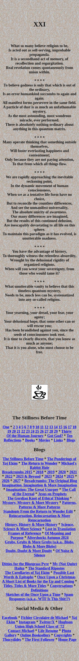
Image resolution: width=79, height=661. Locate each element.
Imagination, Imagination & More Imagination (39, 485)
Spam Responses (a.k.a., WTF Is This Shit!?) (41, 596)
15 (60, 427)
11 (42, 427)
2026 (6, 481)
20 (14, 431)
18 (74, 427)
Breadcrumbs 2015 (17, 472)
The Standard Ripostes (46, 568)
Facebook (9, 618)
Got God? (55, 436)
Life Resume (48, 631)
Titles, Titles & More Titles (24, 586)
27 (46, 431)
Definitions (39, 590)
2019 (51, 472)
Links (58, 440)
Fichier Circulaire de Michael (44, 618)
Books (30, 440)
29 (56, 431)
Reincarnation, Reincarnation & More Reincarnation (39, 518)
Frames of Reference (24, 533)
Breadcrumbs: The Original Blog (50, 481)
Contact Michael (21, 631)
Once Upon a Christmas (56, 577)
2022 (8, 476)
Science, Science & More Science (38, 526)
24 (32, 431)
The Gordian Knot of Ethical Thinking (38, 498)
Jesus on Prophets (52, 494)
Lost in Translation (60, 529)
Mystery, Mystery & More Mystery (30, 503)
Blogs (71, 440)
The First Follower (40, 639)
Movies (44, 440)
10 (37, 427)
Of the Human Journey (25, 436)
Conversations (61, 586)
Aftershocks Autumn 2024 (48, 538)
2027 (17, 481)
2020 (62, 472)
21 (18, 431)
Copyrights (63, 635)
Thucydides (12, 639)
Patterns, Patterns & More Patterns (48, 505)
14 (56, 427)
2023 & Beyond (28, 476)
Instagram (27, 622)
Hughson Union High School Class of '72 (44, 624)
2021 (73, 472)
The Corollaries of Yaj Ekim (27, 573)
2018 (39, 472)
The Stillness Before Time (23, 459)
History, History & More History (31, 524)
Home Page (67, 639)
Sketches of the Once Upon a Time (33, 594)
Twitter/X (47, 622)
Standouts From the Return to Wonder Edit (38, 511)
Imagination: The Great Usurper (32, 489)
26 (42, 431)
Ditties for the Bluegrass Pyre (25, 564)
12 (46, 427)
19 (9, 431)
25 (37, 431)
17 (70, 427)
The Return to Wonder (39, 463)
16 (65, 427)
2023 (48, 476)
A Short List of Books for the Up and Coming (38, 581)
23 (28, 431)
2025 (70, 476)
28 (51, 431)
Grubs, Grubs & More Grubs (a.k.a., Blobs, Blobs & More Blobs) (39, 544)
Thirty (66, 431)
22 (23, 431)
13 (51, 427)
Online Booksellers (35, 635)
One (6, 427)
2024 (59, 476)
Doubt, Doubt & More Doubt (29, 551)
